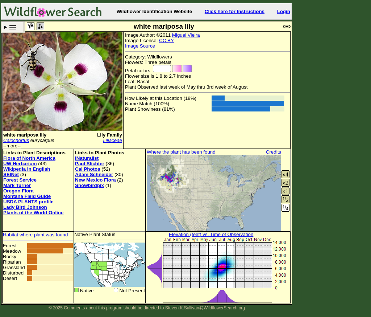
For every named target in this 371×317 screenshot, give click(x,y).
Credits (273, 152)
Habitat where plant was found (35, 234)
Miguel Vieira (186, 35)
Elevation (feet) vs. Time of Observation (211, 234)
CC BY (166, 40)
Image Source (140, 46)
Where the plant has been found (181, 152)
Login (283, 11)
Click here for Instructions (234, 11)
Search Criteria (13, 27)
